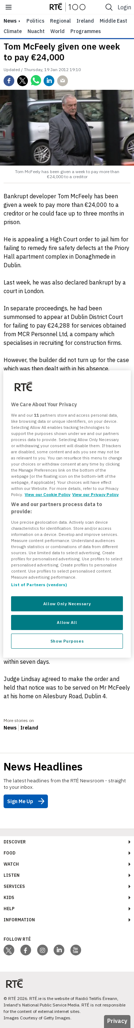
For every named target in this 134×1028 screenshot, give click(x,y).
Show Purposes (67, 641)
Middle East (113, 21)
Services (14, 886)
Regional (60, 21)
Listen (12, 875)
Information (19, 919)
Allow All (67, 622)
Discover (15, 841)
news (10, 21)
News (10, 727)
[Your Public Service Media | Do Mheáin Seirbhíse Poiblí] (14, 983)
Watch (11, 864)
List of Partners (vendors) (39, 584)
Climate (13, 31)
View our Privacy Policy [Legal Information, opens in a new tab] (95, 494)
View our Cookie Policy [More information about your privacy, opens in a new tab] (47, 494)
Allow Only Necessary (67, 603)
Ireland (85, 21)
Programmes (85, 31)
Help (9, 908)
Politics (35, 21)
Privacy (117, 1020)
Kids (9, 897)
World (57, 31)
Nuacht (36, 31)
